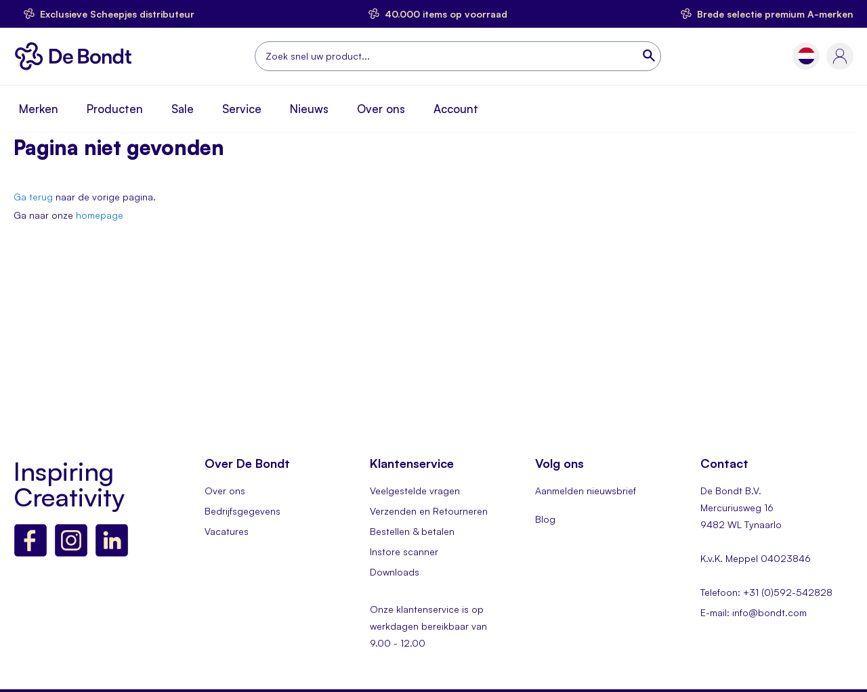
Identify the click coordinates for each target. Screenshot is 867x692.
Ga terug (33, 196)
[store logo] (77, 56)
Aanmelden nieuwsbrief (585, 490)
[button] (806, 55)
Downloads (394, 572)
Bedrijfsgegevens (242, 511)
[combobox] (458, 56)
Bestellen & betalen (412, 531)
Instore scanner (404, 551)
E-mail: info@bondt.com (753, 612)
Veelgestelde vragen (415, 490)
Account (456, 109)
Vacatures (227, 531)
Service (241, 109)
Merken (38, 109)
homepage (99, 215)
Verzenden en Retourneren (429, 511)
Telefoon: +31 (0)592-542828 (766, 592)
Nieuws (309, 109)
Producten (115, 109)
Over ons (381, 109)
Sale (182, 109)
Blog (545, 519)
